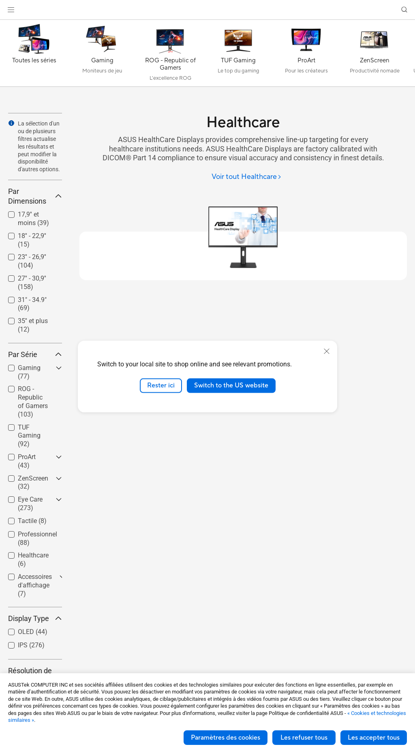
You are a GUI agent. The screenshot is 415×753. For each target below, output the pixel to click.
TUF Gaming (29, 435)
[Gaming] (102, 55)
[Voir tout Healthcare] (247, 177)
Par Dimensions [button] (35, 196)
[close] (326, 351)
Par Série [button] (35, 354)
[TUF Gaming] (238, 55)
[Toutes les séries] (34, 55)
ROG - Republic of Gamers (33, 401)
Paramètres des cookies (225, 738)
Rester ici (161, 385)
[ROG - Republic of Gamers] (170, 55)
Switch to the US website (231, 385)
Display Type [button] (35, 618)
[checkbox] (32, 402)
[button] (11, 9)
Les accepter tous (374, 738)
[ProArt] (306, 55)
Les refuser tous (303, 738)
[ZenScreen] (374, 55)
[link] (207, 10)
